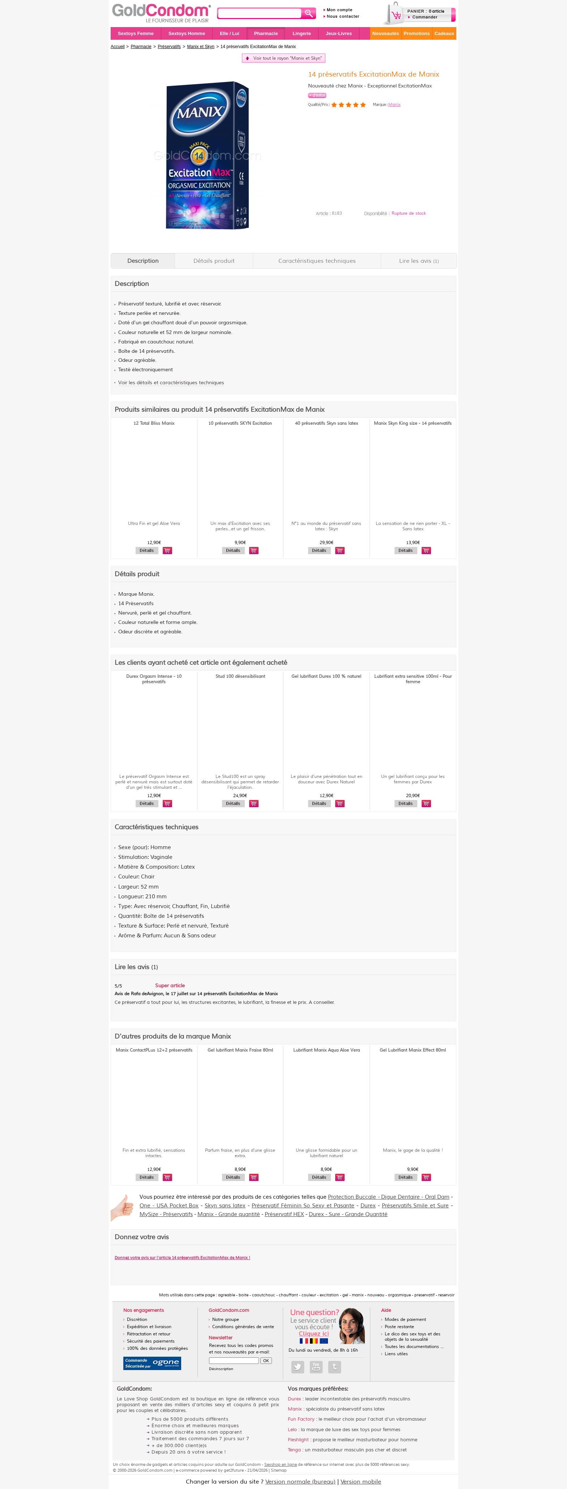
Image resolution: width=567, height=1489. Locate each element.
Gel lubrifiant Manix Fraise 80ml (240, 1050)
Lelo (292, 1430)
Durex (368, 1205)
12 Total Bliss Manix (153, 423)
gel (146, 323)
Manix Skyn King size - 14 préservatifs (413, 423)
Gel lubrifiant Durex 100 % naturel (326, 676)
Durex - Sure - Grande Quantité (348, 1214)
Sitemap (279, 1470)
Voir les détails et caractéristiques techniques (171, 383)
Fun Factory (301, 1419)
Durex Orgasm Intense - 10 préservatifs (154, 679)
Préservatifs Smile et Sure (415, 1205)
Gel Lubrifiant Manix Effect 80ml (413, 1050)
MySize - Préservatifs (166, 1214)
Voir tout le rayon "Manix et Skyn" (287, 58)
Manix (394, 104)
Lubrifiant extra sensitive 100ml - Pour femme (413, 679)
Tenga (294, 1450)
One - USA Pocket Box (169, 1205)
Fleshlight (298, 1440)
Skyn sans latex (225, 1205)
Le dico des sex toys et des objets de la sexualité (412, 1336)
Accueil (118, 46)
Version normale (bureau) (300, 1481)
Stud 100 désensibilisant (240, 676)
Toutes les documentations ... (414, 1346)
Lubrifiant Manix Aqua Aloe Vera (326, 1050)
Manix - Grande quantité (228, 1214)
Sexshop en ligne (280, 1464)
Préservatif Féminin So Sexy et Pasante (303, 1205)
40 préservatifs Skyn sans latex (326, 423)
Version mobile (361, 1481)
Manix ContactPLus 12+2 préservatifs (154, 1050)
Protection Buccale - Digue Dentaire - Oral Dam (388, 1197)
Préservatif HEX (284, 1214)
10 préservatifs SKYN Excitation (240, 423)
